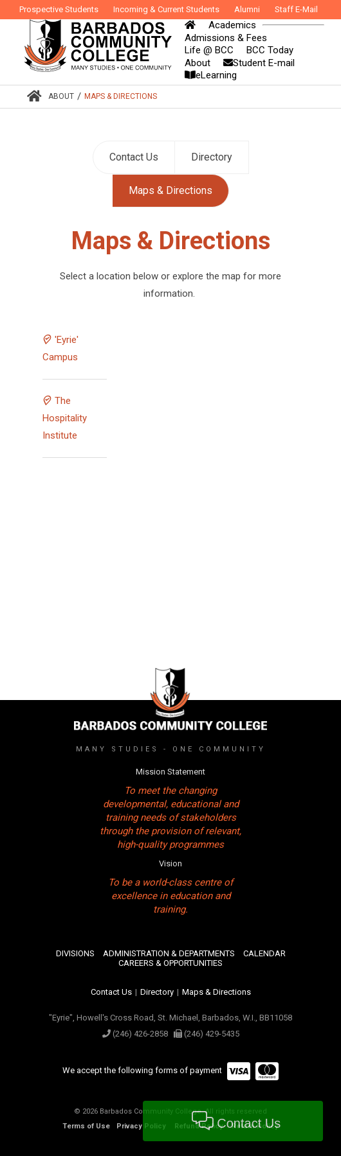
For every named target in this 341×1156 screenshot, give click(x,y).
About (61, 96)
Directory (211, 157)
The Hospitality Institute (64, 418)
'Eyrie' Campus (60, 348)
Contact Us (133, 157)
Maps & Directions (120, 96)
